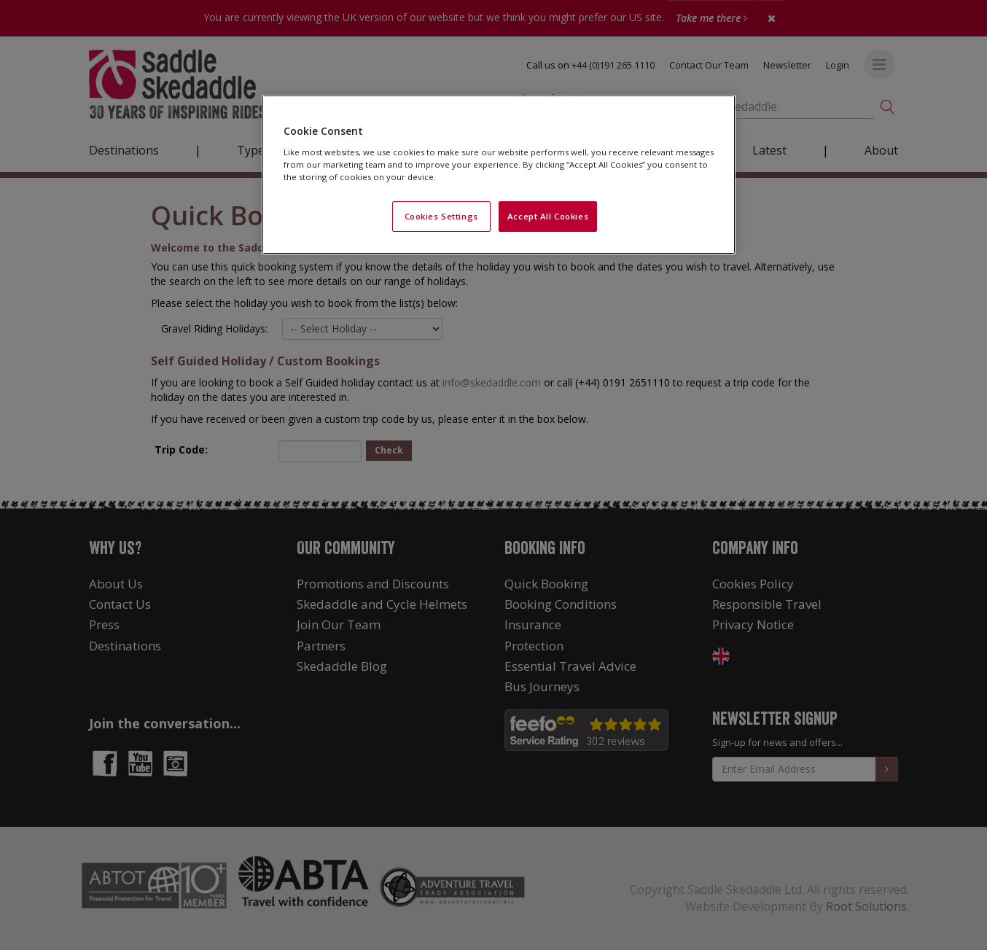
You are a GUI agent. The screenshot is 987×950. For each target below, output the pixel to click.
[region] (499, 174)
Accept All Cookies (547, 216)
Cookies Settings (441, 216)
